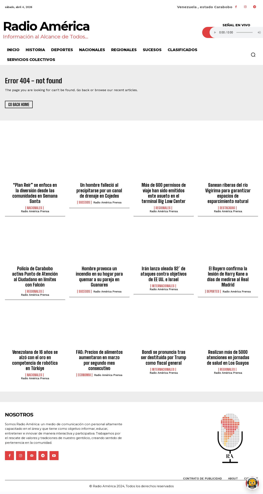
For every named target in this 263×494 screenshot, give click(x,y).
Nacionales (34, 209)
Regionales (163, 209)
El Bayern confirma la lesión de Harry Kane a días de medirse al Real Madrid (228, 278)
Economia (84, 376)
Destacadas (227, 209)
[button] (253, 55)
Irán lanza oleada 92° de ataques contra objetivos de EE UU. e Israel (164, 276)
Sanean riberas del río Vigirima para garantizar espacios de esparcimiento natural (228, 195)
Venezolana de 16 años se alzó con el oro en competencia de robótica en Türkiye (35, 362)
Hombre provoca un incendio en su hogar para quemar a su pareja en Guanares (99, 278)
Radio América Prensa (35, 212)
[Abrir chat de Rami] (252, 483)
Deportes (213, 293)
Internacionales (163, 287)
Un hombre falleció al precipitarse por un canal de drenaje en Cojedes (99, 192)
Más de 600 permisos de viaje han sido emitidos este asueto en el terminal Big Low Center (164, 195)
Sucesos (84, 204)
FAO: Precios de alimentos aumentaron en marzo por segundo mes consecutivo (99, 362)
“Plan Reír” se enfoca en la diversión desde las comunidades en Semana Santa (35, 195)
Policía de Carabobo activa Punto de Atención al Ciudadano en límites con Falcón (35, 278)
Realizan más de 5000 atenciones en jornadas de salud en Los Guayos (228, 359)
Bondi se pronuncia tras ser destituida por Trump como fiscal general (163, 359)
